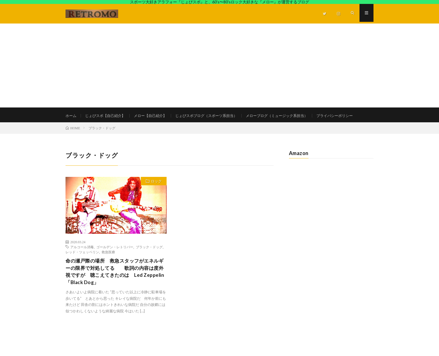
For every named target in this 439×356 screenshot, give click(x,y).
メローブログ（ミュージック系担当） (290, 115)
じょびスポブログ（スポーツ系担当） (215, 115)
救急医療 (108, 264)
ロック (155, 194)
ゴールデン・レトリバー (114, 259)
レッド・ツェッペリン (82, 264)
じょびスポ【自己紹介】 (107, 115)
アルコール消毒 (82, 259)
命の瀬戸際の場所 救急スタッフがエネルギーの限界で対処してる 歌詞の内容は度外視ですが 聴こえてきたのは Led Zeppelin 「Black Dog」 (115, 284)
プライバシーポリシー (89, 126)
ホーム (71, 115)
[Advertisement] (219, 65)
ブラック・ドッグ (149, 259)
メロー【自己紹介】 (155, 115)
